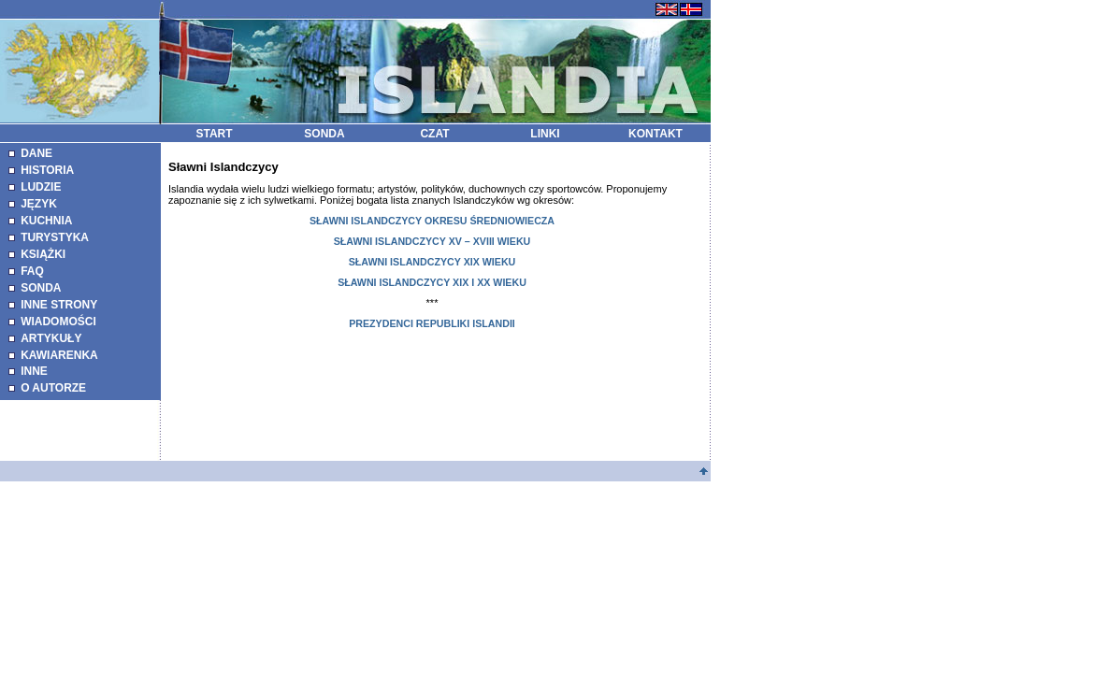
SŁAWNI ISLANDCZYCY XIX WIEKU (432, 261)
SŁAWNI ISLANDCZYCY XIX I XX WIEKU (432, 282)
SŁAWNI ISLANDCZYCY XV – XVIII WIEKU (432, 241)
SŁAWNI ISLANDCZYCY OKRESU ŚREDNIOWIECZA (432, 220)
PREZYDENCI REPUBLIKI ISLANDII (432, 323)
